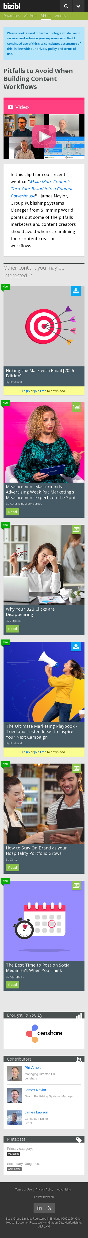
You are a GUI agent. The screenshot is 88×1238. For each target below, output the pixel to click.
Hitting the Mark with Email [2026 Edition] (40, 373)
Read (12, 511)
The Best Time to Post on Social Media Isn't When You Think (38, 967)
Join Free (40, 391)
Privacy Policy (44, 1189)
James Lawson (36, 1112)
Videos (46, 16)
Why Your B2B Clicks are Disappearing (30, 611)
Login (26, 391)
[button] (44, 136)
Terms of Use (23, 1189)
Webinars (30, 16)
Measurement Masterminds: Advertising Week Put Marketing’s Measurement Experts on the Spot (41, 492)
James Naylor (35, 1090)
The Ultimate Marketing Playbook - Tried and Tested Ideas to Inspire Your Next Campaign (41, 731)
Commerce (14, 1168)
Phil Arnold (33, 1067)
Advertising (64, 1189)
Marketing (13, 1153)
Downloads (12, 16)
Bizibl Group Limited (18, 1218)
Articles (60, 16)
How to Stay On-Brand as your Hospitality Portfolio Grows (36, 850)
